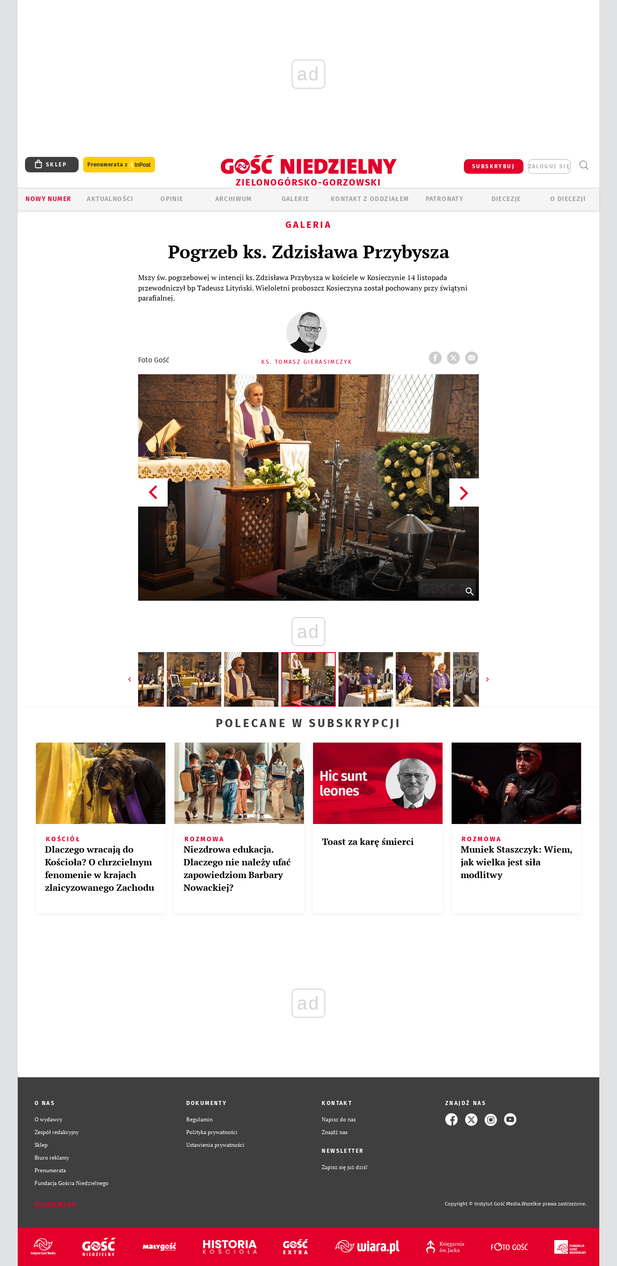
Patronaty (445, 199)
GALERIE (295, 199)
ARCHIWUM (233, 199)
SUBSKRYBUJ (493, 166)
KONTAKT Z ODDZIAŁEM (370, 199)
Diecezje (506, 199)
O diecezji (568, 199)
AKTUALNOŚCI (110, 199)
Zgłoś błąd (55, 1204)
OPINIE (171, 199)
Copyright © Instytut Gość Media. (483, 1204)
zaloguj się (549, 166)
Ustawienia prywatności (215, 1144)
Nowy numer (48, 199)
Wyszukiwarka (583, 165)
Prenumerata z (119, 165)
